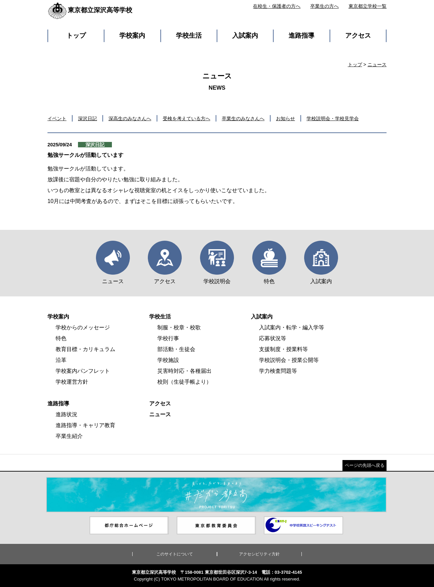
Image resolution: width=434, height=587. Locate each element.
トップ (76, 35)
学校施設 (168, 360)
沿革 (61, 360)
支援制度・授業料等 (283, 349)
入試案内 (245, 35)
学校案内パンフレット (83, 371)
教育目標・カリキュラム (85, 349)
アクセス (358, 35)
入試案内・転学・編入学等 (291, 327)
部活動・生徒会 (176, 349)
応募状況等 (272, 338)
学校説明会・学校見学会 (333, 118)
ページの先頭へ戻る (364, 465)
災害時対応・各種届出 (184, 371)
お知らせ (285, 118)
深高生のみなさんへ (129, 118)
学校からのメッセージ (83, 327)
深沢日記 (87, 118)
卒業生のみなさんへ (243, 118)
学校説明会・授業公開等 (289, 360)
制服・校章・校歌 (179, 327)
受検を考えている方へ (186, 118)
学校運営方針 (72, 382)
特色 (61, 338)
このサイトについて (174, 554)
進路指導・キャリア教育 (85, 425)
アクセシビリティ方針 (259, 554)
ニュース (377, 64)
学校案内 (132, 35)
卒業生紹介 (69, 436)
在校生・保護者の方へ (276, 6)
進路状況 (66, 414)
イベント (56, 118)
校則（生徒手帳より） (184, 382)
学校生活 (189, 35)
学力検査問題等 (278, 371)
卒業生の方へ (324, 6)
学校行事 (168, 338)
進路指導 (301, 35)
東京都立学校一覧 (368, 6)
